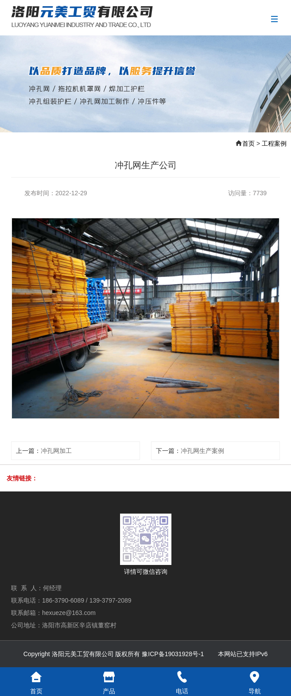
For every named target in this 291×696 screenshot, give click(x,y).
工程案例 (274, 143)
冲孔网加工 (56, 450)
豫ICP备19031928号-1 (173, 653)
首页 (248, 143)
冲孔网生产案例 (202, 450)
